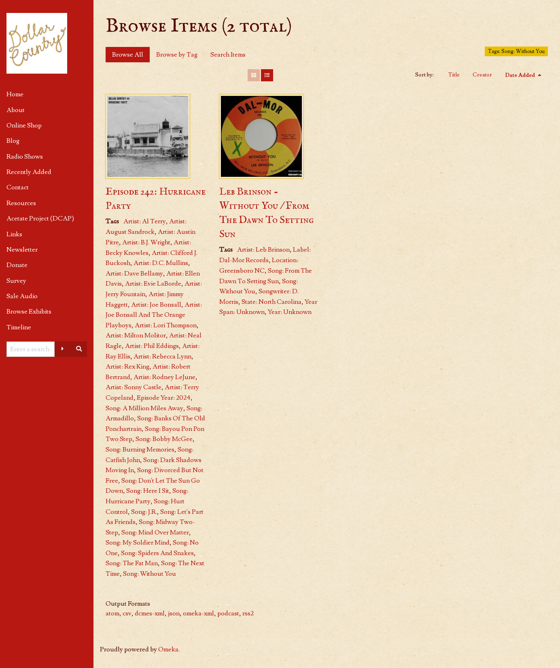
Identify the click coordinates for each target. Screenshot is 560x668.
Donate (17, 265)
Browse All (127, 55)
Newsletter (22, 250)
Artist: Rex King (127, 367)
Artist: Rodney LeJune (164, 377)
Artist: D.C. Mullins (161, 263)
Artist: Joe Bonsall (156, 305)
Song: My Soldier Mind (138, 543)
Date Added (520, 75)
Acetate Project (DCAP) (40, 218)
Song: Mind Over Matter (155, 532)
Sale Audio (22, 296)
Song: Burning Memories (140, 449)
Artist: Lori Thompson (166, 325)
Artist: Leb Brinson (263, 250)
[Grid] (254, 75)
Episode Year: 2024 (164, 398)
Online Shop (24, 125)
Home (14, 94)
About (15, 110)
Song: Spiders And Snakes (157, 553)
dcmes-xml (150, 613)
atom (112, 613)
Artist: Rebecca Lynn (162, 356)
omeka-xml (198, 613)
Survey (16, 281)
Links (14, 234)
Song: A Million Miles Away (144, 408)
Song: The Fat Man (132, 563)
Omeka (168, 649)
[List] (267, 75)
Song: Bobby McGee (164, 439)
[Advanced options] (63, 349)
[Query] (30, 349)
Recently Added (28, 172)
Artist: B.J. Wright (146, 242)
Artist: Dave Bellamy (134, 273)
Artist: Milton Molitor (136, 335)
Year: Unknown (290, 312)
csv (127, 613)
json (174, 613)
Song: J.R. (144, 512)
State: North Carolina (271, 302)
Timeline (18, 327)
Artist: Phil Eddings (152, 346)
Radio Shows (24, 157)
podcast (228, 613)
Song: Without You (149, 574)
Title (454, 74)
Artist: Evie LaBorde (153, 284)
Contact (17, 187)
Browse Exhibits (28, 311)
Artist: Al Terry (144, 221)
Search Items (228, 55)
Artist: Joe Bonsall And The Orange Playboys (154, 315)
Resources (21, 203)
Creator (482, 74)
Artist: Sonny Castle (133, 387)
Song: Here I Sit (147, 491)
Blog (12, 141)
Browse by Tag (176, 55)
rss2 (248, 613)
